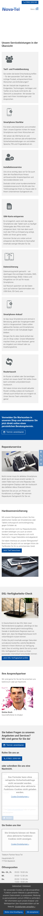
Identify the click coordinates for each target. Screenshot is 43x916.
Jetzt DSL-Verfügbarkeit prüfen (15, 658)
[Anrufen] (41, 456)
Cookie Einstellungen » (20, 797)
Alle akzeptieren (32, 912)
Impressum (26, 886)
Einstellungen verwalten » (25, 907)
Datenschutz (16, 886)
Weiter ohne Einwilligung (13, 912)
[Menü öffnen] (41, 452)
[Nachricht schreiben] (41, 460)
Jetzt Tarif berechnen (11, 550)
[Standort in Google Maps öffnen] (41, 464)
